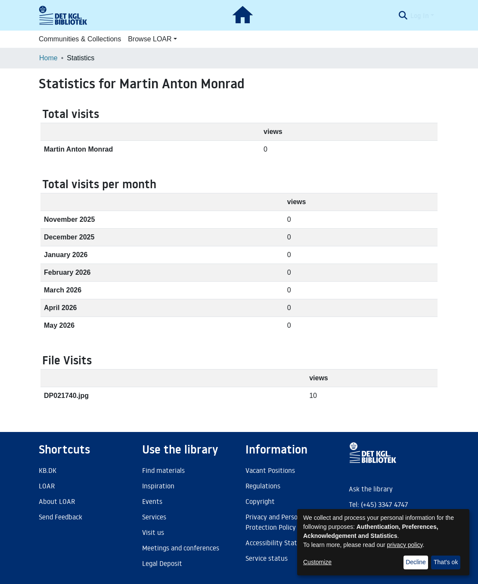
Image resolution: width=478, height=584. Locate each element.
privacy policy (405, 544)
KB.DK (47, 470)
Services (154, 517)
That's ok (446, 562)
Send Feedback (60, 517)
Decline (416, 562)
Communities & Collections (80, 39)
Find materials (163, 470)
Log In (419, 15)
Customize (317, 562)
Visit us (153, 532)
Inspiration (158, 485)
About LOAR (57, 501)
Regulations (262, 485)
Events (152, 501)
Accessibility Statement (281, 542)
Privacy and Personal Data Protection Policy (284, 522)
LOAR (47, 485)
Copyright (260, 501)
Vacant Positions (270, 470)
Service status (266, 558)
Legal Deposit (162, 563)
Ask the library (371, 489)
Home (48, 58)
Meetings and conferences (180, 548)
